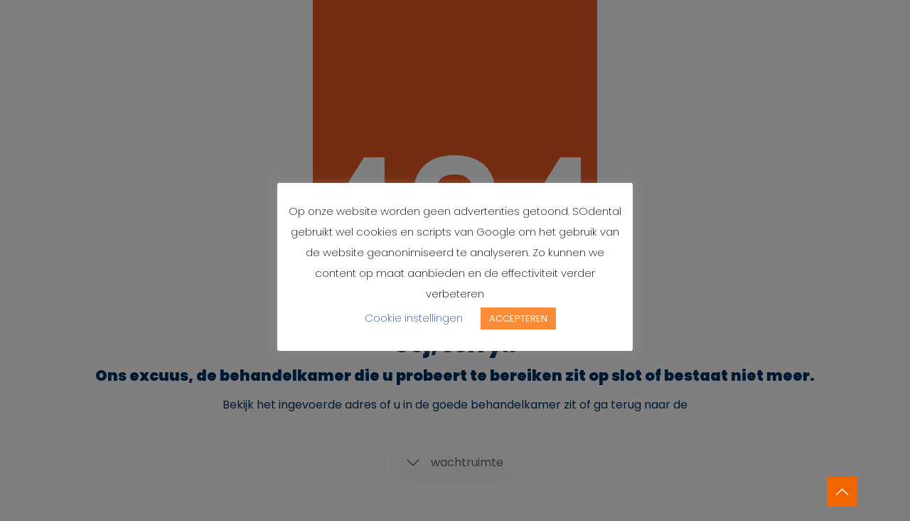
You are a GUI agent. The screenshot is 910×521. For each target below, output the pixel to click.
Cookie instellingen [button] (414, 317)
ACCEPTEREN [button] (518, 318)
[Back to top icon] (842, 492)
